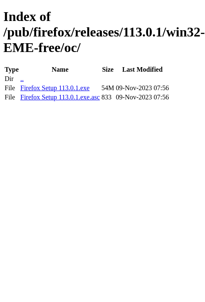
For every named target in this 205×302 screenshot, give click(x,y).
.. (21, 78)
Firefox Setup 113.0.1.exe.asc (60, 97)
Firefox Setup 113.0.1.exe (54, 87)
